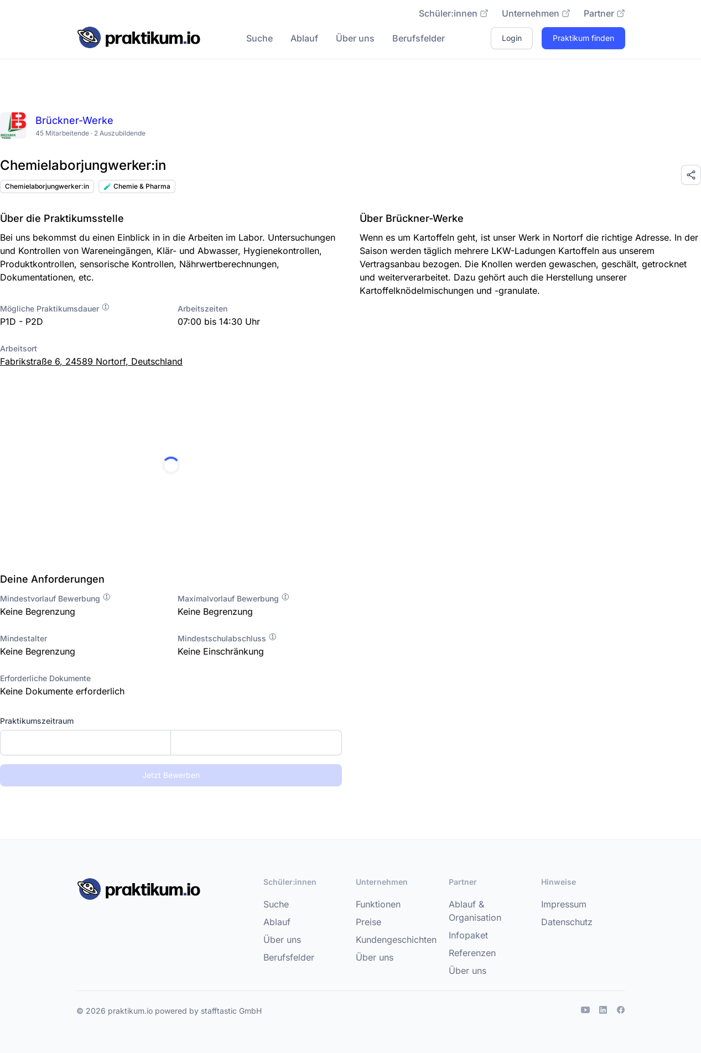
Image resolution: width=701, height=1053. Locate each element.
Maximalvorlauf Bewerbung (234, 598)
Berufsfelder (418, 38)
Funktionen (378, 904)
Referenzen (472, 952)
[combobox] (171, 742)
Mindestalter (23, 638)
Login (512, 38)
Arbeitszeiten (202, 308)
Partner (604, 13)
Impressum (563, 904)
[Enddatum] (256, 742)
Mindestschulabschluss (227, 638)
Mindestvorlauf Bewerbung (55, 598)
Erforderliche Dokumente (45, 678)
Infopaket (468, 935)
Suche (259, 38)
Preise (368, 921)
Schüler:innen (454, 13)
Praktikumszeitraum (37, 720)
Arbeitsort (18, 348)
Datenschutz (567, 921)
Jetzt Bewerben (171, 775)
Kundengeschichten (396, 939)
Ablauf (304, 38)
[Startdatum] (85, 742)
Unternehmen (536, 13)
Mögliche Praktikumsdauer (55, 308)
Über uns (355, 38)
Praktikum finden (583, 38)
